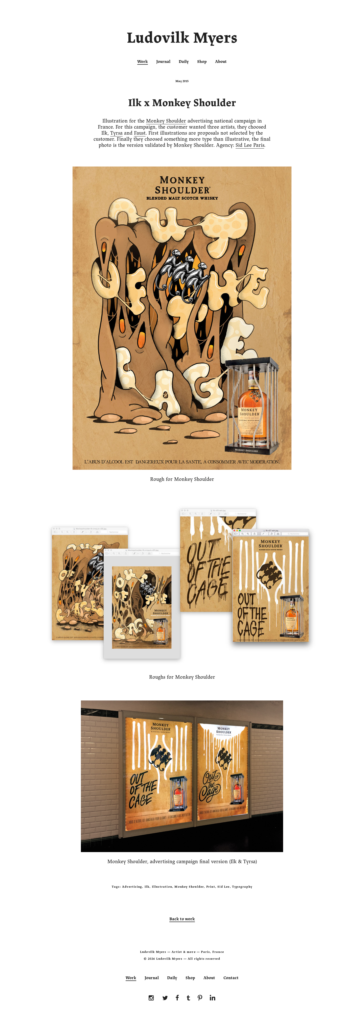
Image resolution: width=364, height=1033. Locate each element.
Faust (140, 133)
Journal (163, 61)
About (221, 61)
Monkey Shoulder (166, 121)
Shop (202, 61)
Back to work (182, 919)
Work (142, 61)
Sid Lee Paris (250, 145)
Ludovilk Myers (182, 39)
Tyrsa (116, 133)
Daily (184, 61)
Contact (231, 977)
